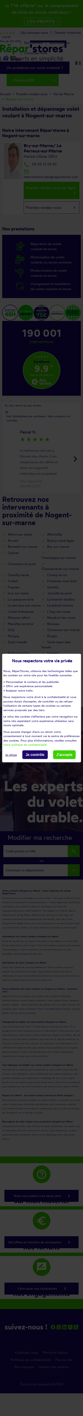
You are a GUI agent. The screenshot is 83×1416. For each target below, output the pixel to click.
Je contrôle (34, 754)
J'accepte (64, 754)
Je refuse (11, 754)
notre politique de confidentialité (24, 744)
